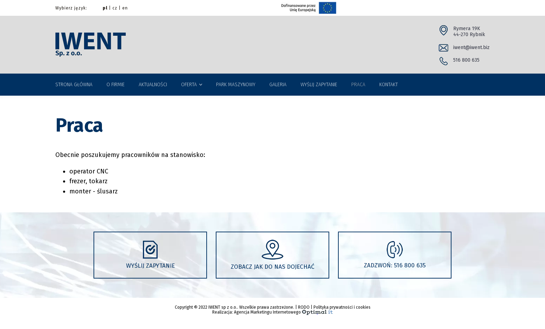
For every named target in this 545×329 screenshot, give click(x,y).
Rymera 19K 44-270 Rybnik (469, 31)
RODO (304, 307)
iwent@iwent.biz (471, 47)
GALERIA (278, 85)
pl (105, 8)
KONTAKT (388, 85)
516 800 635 (466, 60)
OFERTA (189, 85)
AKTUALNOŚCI (153, 85)
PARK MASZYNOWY (235, 85)
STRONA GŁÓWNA (73, 85)
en (125, 8)
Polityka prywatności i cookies (342, 307)
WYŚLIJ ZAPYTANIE (319, 85)
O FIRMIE (115, 85)
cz (114, 8)
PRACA (358, 85)
